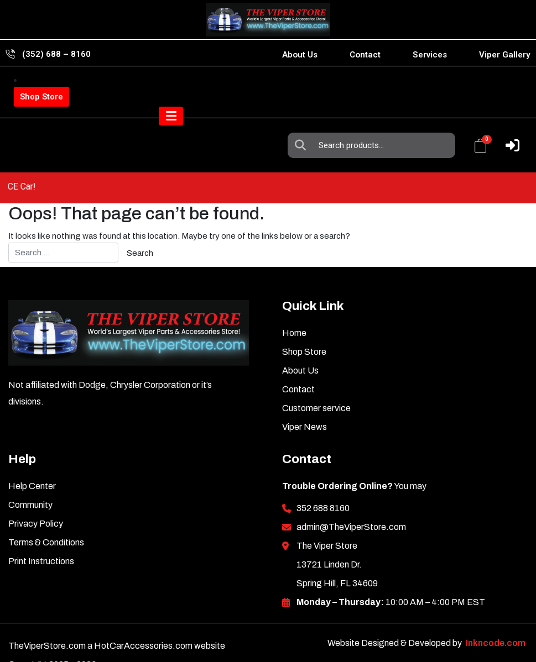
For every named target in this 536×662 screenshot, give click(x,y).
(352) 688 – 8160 (56, 54)
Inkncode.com (495, 617)
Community (30, 479)
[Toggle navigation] (507, 132)
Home (294, 307)
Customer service (316, 382)
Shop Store (41, 97)
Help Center (32, 460)
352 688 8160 (323, 482)
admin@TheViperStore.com (351, 501)
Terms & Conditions (46, 517)
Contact (365, 55)
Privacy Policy (35, 498)
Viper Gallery (504, 55)
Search (303, 90)
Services (430, 55)
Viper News (304, 401)
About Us (300, 55)
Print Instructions (41, 535)
